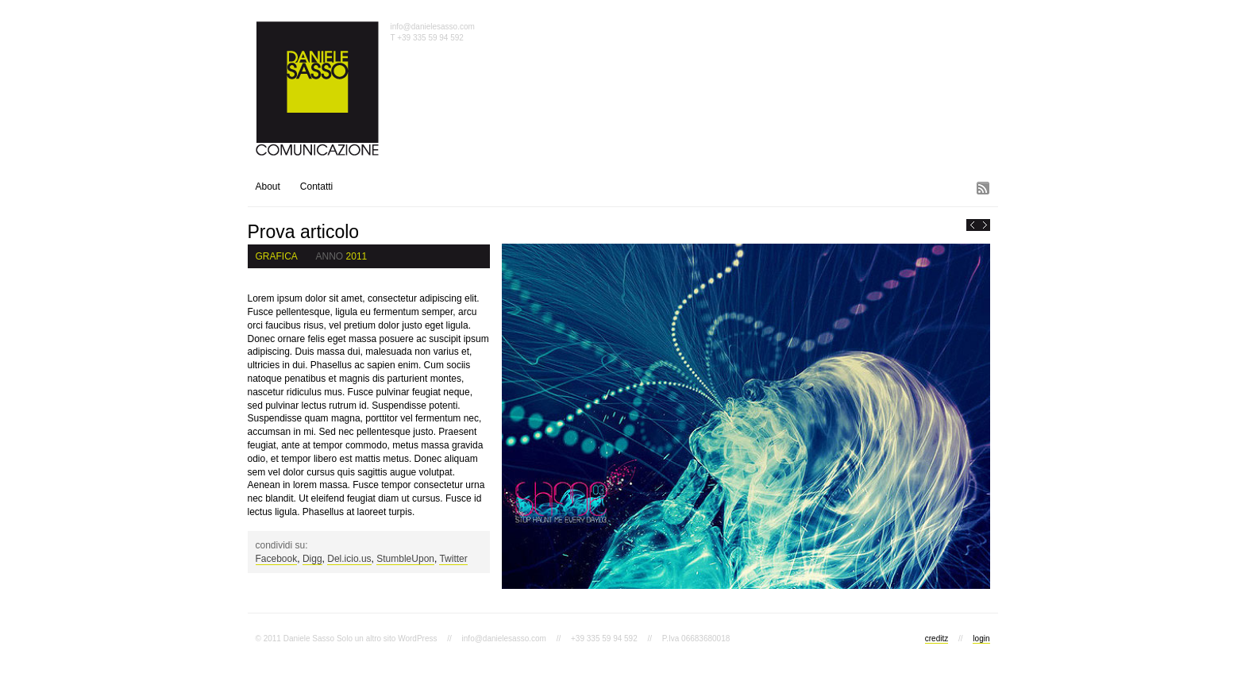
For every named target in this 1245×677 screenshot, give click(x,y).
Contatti (316, 186)
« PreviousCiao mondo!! (972, 225)
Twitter (453, 558)
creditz (936, 638)
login (981, 638)
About (268, 186)
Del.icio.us (349, 558)
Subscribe (985, 186)
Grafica (277, 256)
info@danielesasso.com (433, 26)
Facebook (277, 558)
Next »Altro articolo (984, 225)
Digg (312, 558)
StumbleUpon (405, 558)
